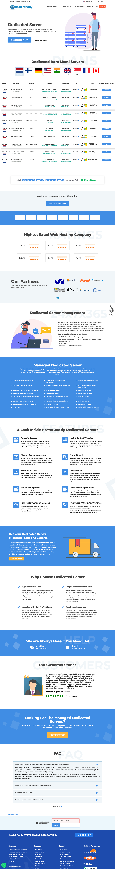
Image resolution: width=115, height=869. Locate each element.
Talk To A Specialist (42, 40)
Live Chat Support (65, 853)
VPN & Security (92, 6)
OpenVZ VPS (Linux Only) (18, 867)
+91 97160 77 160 (22, 1)
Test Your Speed (65, 860)
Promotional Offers (41, 867)
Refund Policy (39, 858)
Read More (75, 697)
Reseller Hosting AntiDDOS (19, 848)
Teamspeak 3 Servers (17, 853)
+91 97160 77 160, (32, 181)
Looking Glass (64, 864)
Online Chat (84, 831)
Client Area (38, 846)
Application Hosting (16, 851)
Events (37, 864)
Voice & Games (66, 6)
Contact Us (38, 853)
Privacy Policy (39, 855)
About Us (38, 851)
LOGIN (102, 6)
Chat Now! (89, 181)
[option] (57, 284)
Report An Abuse (65, 867)
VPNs (12, 858)
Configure (106, 90)
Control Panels (40, 848)
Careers (37, 862)
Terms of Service (40, 860)
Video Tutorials (65, 851)
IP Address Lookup (66, 855)
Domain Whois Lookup (67, 858)
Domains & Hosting (52, 6)
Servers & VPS (80, 6)
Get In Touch (64, 846)
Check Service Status (66, 862)
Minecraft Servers (16, 855)
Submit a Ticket (65, 848)
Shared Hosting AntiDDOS (18, 846)
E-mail (75, 647)
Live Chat (40, 647)
